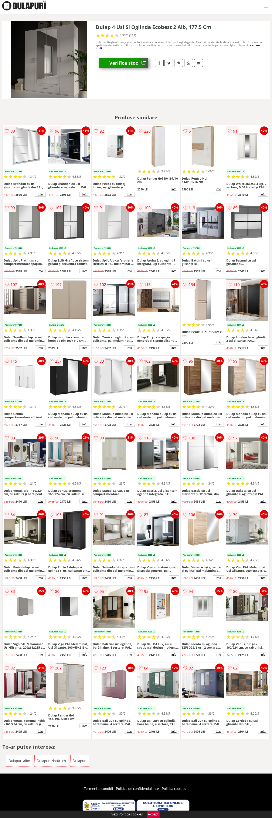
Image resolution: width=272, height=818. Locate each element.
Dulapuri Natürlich (51, 760)
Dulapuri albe (19, 760)
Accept (153, 814)
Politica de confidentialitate (137, 788)
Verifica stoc (128, 63)
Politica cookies (174, 788)
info (40, 194)
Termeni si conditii (98, 788)
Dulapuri (79, 760)
